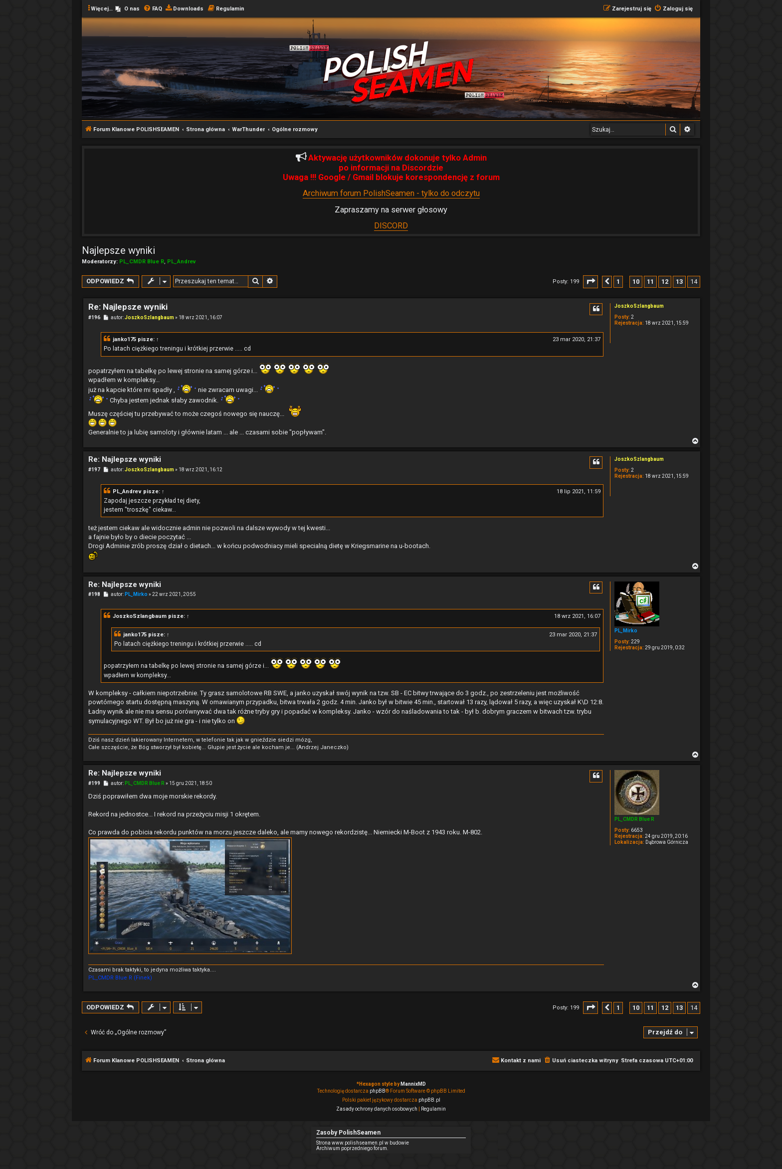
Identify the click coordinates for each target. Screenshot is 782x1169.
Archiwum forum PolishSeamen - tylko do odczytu (391, 193)
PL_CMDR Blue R (141, 261)
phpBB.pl (429, 1100)
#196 (94, 317)
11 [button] (650, 281)
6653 (637, 830)
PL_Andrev (181, 261)
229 (635, 641)
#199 (94, 783)
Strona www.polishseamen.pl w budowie (362, 1143)
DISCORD (391, 225)
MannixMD (413, 1084)
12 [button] (664, 281)
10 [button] (635, 281)
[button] (590, 281)
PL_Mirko (625, 630)
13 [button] (679, 281)
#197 (94, 469)
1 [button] (618, 281)
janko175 (124, 339)
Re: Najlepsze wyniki (128, 307)
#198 (94, 594)
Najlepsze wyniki (118, 250)
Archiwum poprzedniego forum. (352, 1148)
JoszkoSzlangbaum (639, 306)
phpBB (378, 1091)
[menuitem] (127, 9)
